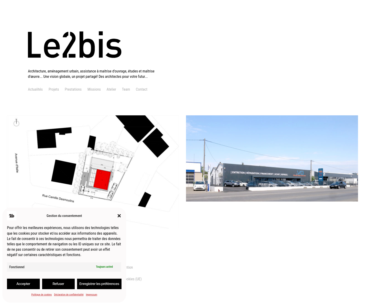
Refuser (58, 283)
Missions (94, 89)
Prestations (73, 89)
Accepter (23, 283)
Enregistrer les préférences (99, 283)
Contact (141, 89)
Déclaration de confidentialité (69, 294)
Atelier (111, 89)
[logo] (95, 66)
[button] (119, 215)
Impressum (91, 294)
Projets (54, 89)
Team (126, 89)
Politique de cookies (41, 294)
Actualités (35, 89)
